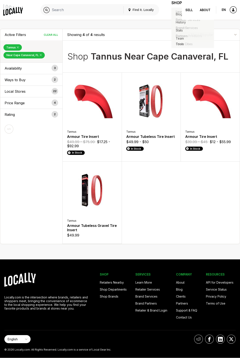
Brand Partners (146, 303)
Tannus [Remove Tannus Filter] (12, 47)
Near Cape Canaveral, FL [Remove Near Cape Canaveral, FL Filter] (24, 55)
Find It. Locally (135, 10)
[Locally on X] (231, 339)
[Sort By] (213, 34)
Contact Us (184, 317)
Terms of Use (215, 303)
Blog (179, 289)
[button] (31, 68)
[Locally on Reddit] (198, 339)
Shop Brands (109, 296)
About (205, 10)
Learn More (143, 282)
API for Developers (219, 282)
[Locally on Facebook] (209, 339)
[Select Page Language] (17, 339)
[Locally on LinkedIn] (220, 339)
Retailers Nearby (112, 282)
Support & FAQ (186, 310)
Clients (181, 296)
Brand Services (146, 296)
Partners (182, 303)
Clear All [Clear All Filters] (51, 34)
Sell (189, 10)
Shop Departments (113, 289)
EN (224, 10)
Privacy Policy (216, 296)
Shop (174, 10)
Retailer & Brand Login (151, 310)
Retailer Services (147, 289)
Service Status (216, 289)
